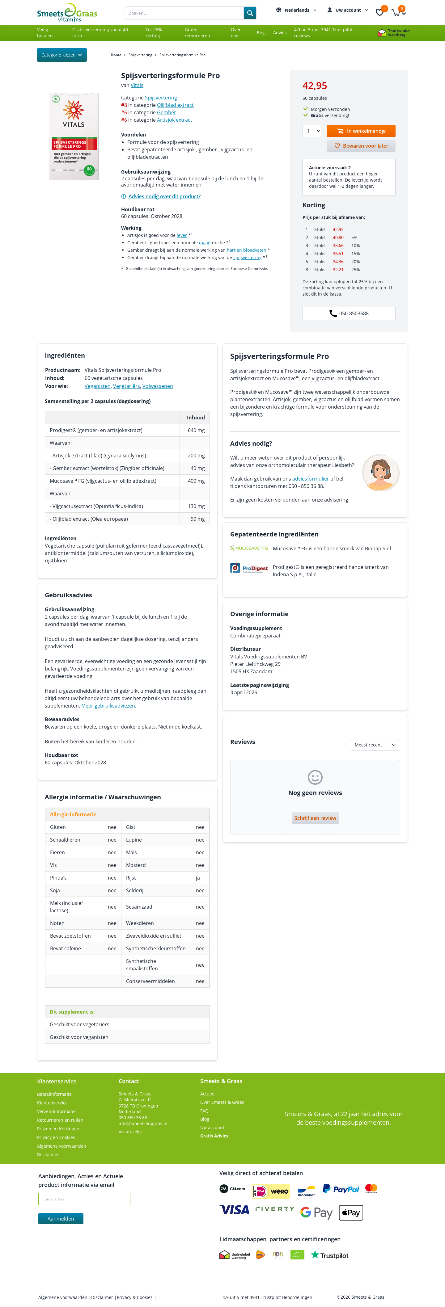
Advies (280, 33)
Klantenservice (52, 1103)
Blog (261, 33)
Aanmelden (61, 1218)
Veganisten (98, 386)
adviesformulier (310, 478)
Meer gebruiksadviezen (108, 705)
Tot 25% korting (154, 33)
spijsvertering (247, 257)
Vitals (137, 85)
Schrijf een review (315, 818)
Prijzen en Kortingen (58, 1129)
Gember (166, 112)
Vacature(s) (130, 1131)
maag (204, 243)
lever (182, 235)
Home (116, 55)
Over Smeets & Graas (222, 1102)
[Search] (250, 13)
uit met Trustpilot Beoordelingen (267, 1297)
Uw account (353, 10)
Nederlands (301, 10)
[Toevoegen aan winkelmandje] (361, 131)
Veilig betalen (45, 33)
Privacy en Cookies (56, 1137)
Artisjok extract (174, 119)
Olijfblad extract (175, 105)
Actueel (208, 1094)
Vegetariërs (126, 386)
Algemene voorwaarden (61, 1146)
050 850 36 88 (133, 1117)
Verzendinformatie (56, 1111)
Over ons (236, 33)
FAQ (204, 1111)
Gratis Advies (214, 1136)
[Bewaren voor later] (361, 146)
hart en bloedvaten (246, 250)
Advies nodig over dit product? (161, 196)
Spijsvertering (140, 55)
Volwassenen (157, 386)
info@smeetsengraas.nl (143, 1123)
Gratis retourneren (197, 33)
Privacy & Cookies (135, 1297)
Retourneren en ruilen (60, 1120)
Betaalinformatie (54, 1094)
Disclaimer (48, 1155)
